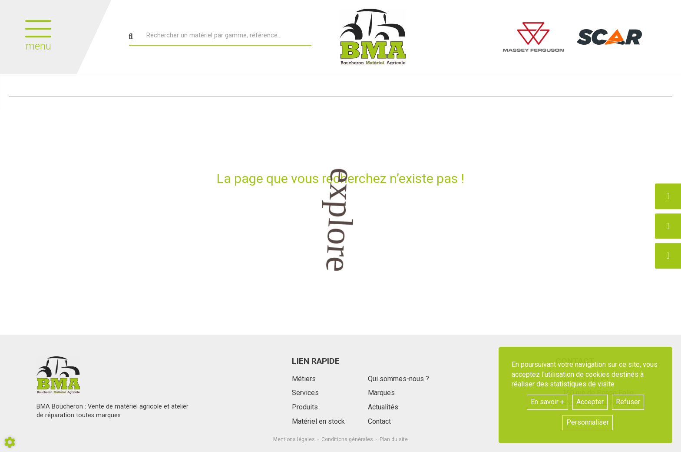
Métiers (304, 379)
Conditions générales (347, 439)
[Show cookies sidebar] (9, 442)
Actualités (383, 407)
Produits (305, 407)
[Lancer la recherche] (131, 36)
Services (305, 393)
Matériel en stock (318, 421)
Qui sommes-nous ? (398, 379)
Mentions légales (294, 439)
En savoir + (547, 402)
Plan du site (394, 439)
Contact (379, 421)
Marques (381, 393)
